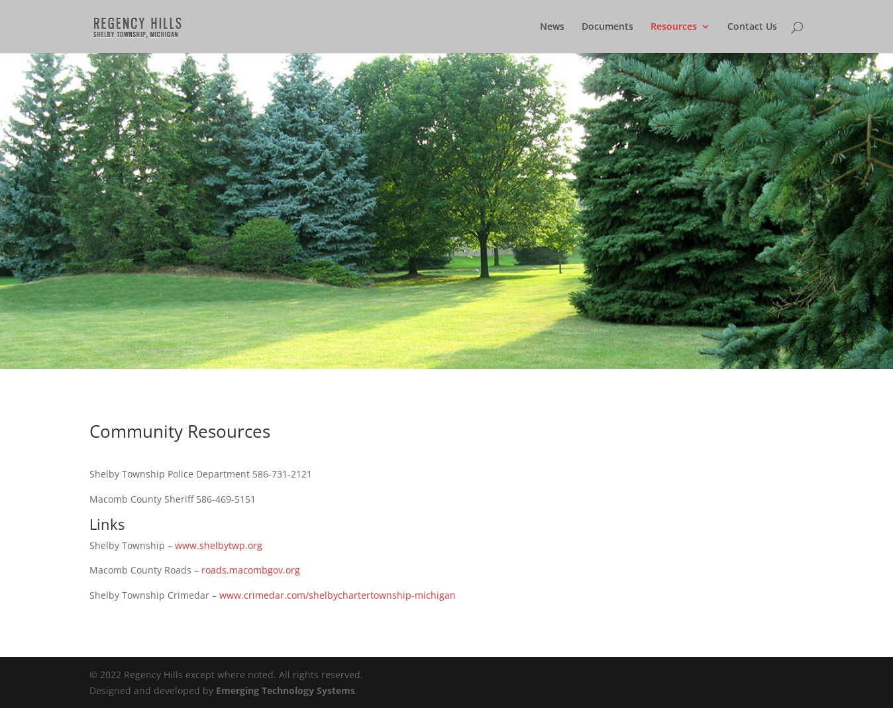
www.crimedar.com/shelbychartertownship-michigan (337, 595)
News (552, 27)
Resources (674, 27)
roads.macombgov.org (250, 570)
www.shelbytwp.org (218, 545)
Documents (607, 27)
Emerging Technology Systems (285, 690)
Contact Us (752, 27)
